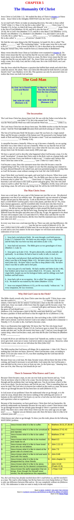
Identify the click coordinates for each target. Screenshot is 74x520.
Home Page (63, 494)
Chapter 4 (55, 17)
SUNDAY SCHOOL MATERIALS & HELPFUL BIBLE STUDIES (45, 492)
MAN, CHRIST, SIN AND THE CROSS (54, 490)
